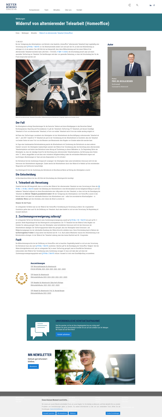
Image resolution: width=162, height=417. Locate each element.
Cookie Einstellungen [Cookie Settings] (113, 413)
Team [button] (49, 10)
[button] (129, 5)
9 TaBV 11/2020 (62, 52)
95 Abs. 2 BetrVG (28, 189)
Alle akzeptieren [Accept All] (62, 413)
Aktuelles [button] (59, 10)
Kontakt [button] (82, 10)
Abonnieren (33, 367)
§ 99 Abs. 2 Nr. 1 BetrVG (78, 220)
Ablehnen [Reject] (73, 413)
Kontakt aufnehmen (64, 335)
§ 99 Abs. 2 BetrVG (48, 253)
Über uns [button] (71, 10)
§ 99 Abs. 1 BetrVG (33, 47)
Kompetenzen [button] (37, 10)
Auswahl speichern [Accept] (49, 413)
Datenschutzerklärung (56, 409)
